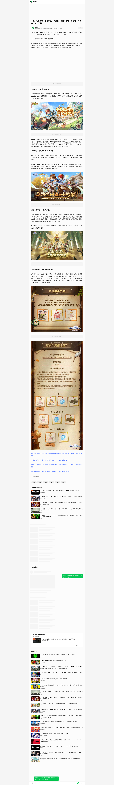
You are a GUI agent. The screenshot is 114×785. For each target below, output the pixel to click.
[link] (35, 783)
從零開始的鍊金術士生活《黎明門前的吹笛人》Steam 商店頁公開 (50, 460)
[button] (32, 783)
